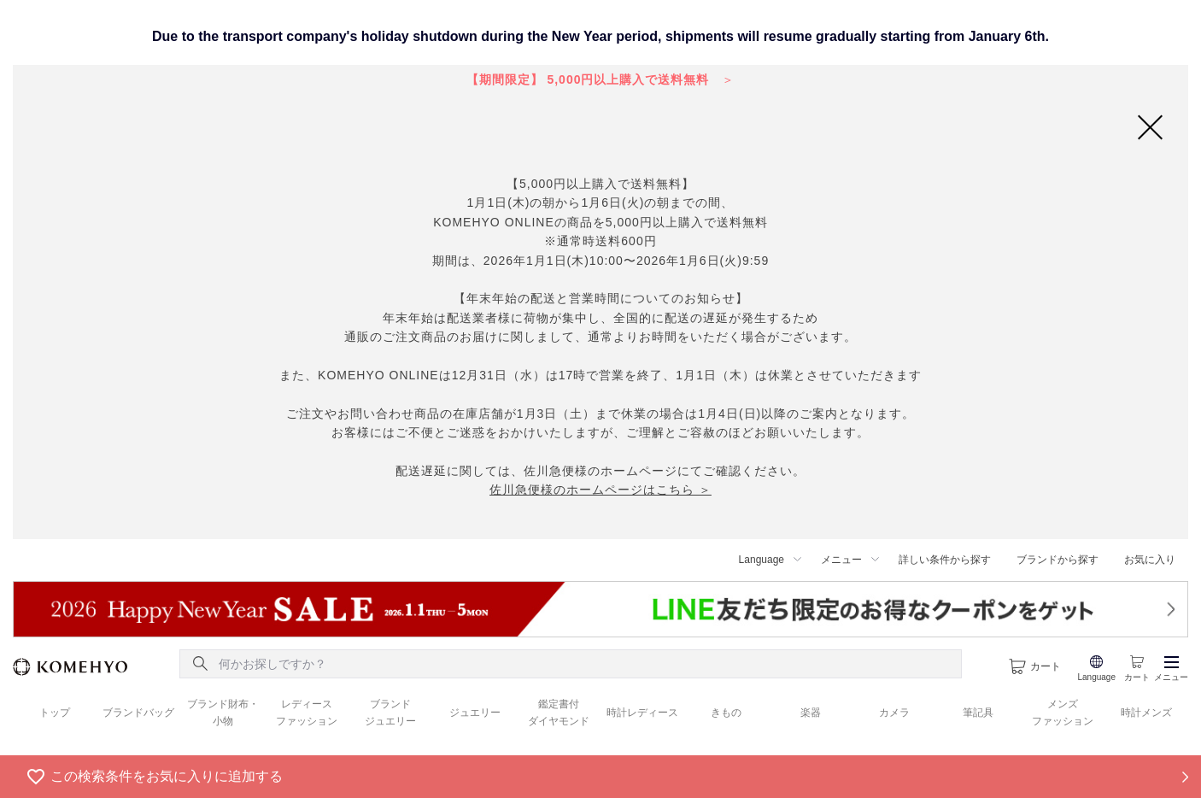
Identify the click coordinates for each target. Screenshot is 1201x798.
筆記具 (978, 713)
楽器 (810, 713)
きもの (726, 713)
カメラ (894, 713)
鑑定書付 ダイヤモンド (558, 712)
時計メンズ (1146, 713)
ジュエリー (475, 713)
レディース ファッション (306, 712)
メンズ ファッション (1062, 712)
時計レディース (642, 713)
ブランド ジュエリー (390, 712)
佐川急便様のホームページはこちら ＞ (600, 489)
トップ (54, 713)
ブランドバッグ (138, 713)
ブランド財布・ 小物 (223, 712)
